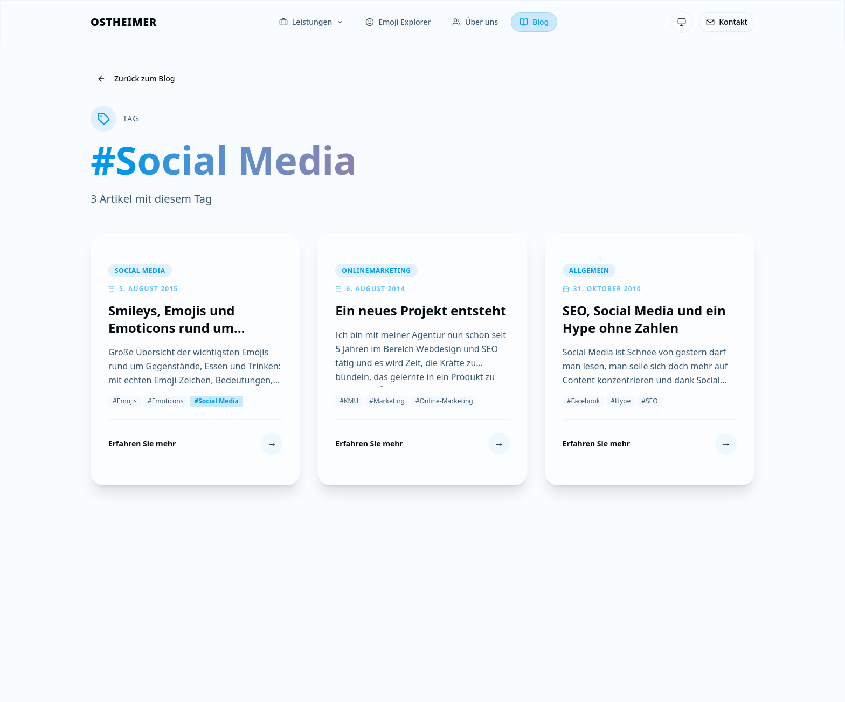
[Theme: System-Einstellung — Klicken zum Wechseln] (681, 22)
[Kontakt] (726, 22)
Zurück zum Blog (136, 78)
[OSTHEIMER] (124, 22)
